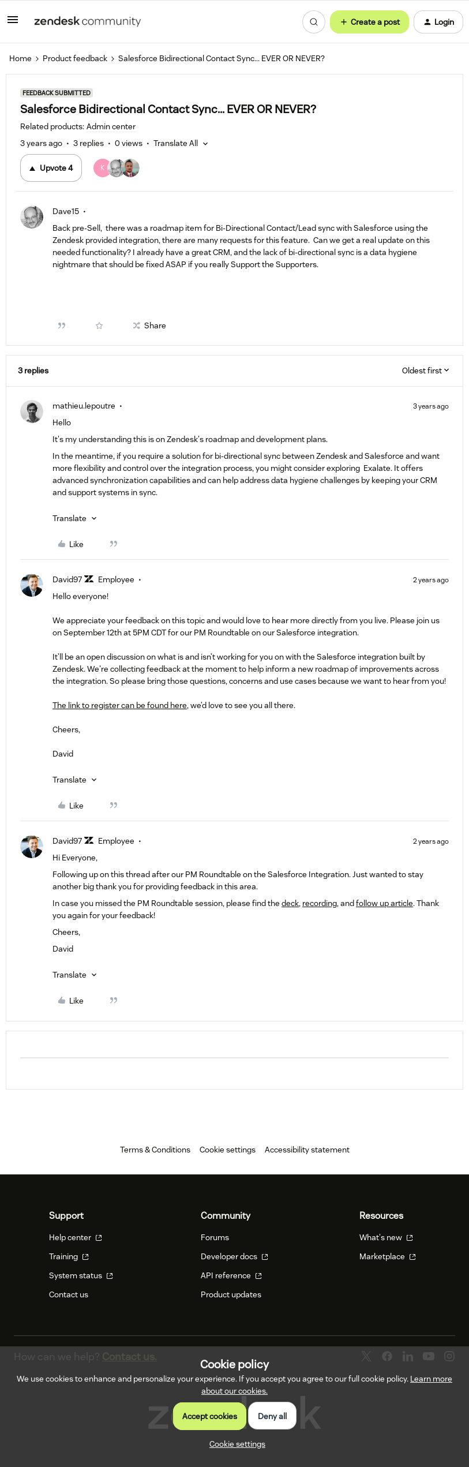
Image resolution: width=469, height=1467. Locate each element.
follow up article (384, 903)
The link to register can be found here (119, 705)
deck (290, 903)
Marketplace (387, 1256)
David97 (67, 579)
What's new (386, 1237)
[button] (13, 23)
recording (319, 903)
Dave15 (65, 211)
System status (81, 1275)
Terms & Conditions (155, 1149)
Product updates (231, 1294)
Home (20, 58)
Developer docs (234, 1256)
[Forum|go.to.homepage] (88, 21)
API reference (231, 1275)
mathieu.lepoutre (83, 406)
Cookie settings (228, 1149)
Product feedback (75, 58)
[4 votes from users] (116, 168)
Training (69, 1256)
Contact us (68, 1294)
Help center (75, 1237)
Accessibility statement (307, 1149)
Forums (215, 1237)
